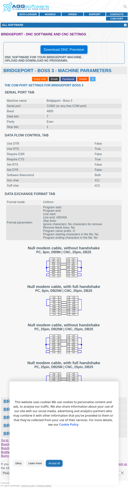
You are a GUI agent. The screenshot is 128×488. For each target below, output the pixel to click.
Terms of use (28, 485)
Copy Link (40, 79)
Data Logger (28, 14)
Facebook (68, 79)
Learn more (35, 463)
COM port (116, 18)
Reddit (83, 79)
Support (94, 14)
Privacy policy (44, 485)
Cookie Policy (69, 424)
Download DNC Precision (64, 50)
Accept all (54, 463)
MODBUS (50, 14)
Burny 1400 (8, 455)
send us (121, 464)
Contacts (116, 14)
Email (54, 79)
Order (72, 14)
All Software (12, 24)
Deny (18, 463)
